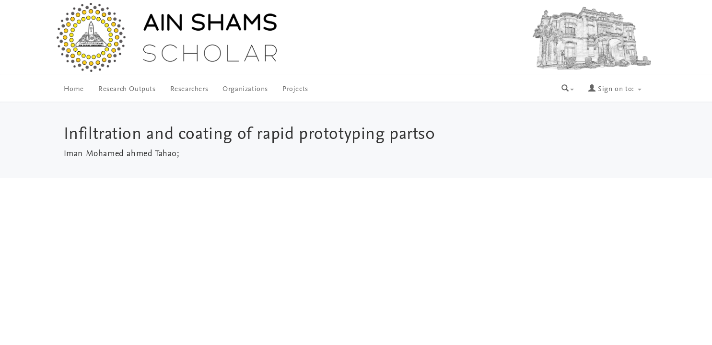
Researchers (189, 89)
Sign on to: (614, 89)
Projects (295, 89)
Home (74, 89)
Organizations (245, 89)
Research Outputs (127, 89)
